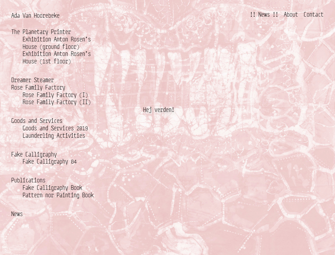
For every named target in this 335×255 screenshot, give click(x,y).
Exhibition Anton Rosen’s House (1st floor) (57, 57)
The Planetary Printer (41, 31)
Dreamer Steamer (32, 79)
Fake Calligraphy (34, 154)
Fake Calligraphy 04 (50, 161)
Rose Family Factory (38, 87)
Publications (28, 180)
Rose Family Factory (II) (57, 101)
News (17, 213)
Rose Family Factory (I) (55, 94)
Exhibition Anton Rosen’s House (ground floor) (57, 43)
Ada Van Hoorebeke (35, 15)
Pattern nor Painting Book (58, 195)
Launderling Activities (54, 135)
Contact (314, 14)
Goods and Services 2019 (55, 128)
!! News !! (264, 14)
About (291, 14)
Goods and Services (36, 120)
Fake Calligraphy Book (52, 187)
